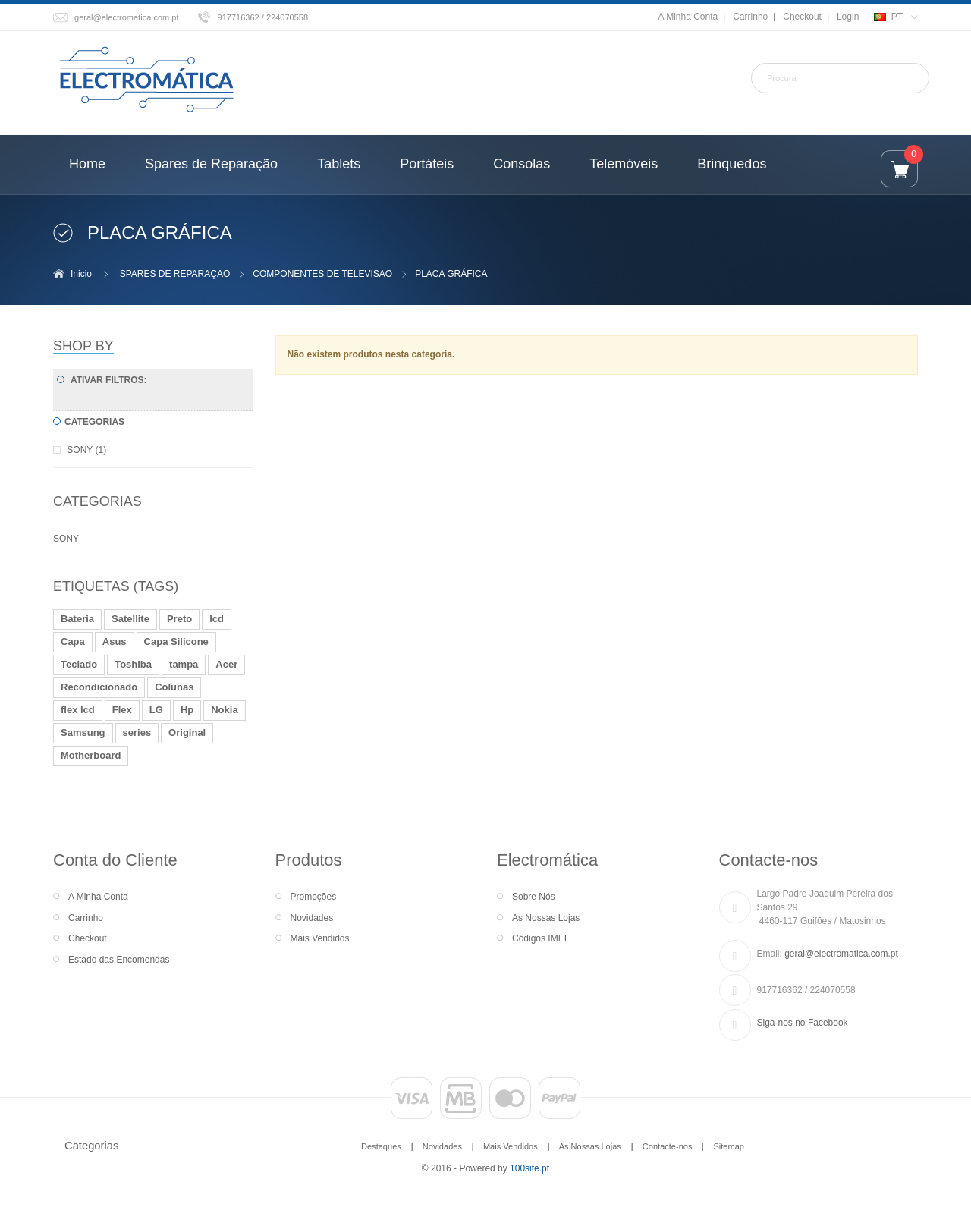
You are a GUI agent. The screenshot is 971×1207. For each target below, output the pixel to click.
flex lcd (78, 709)
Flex (122, 709)
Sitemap (728, 1146)
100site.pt (529, 1168)
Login (848, 16)
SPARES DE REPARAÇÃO (175, 274)
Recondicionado (99, 687)
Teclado (79, 664)
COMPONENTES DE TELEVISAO (322, 274)
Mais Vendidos (320, 938)
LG (156, 709)
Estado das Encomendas (118, 959)
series (137, 732)
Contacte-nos (668, 1146)
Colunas (174, 687)
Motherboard (91, 755)
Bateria (77, 618)
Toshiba (133, 664)
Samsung (83, 732)
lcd (216, 618)
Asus (114, 641)
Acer (226, 664)
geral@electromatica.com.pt (126, 17)
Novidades (312, 918)
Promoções (314, 896)
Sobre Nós (533, 896)
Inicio (81, 274)
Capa (73, 641)
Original (187, 732)
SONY (66, 538)
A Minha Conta (688, 16)
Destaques (381, 1146)
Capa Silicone (176, 641)
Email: (769, 953)
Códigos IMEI (539, 938)
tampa (183, 664)
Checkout (802, 16)
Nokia (224, 709)
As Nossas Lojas (546, 918)
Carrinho (750, 16)
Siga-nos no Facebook (802, 1022)
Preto (179, 618)
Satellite (130, 618)
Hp (187, 709)
